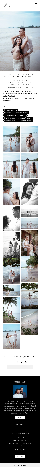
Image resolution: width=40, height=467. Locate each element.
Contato (20, 456)
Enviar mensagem (21, 440)
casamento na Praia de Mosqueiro (15, 115)
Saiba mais (20, 418)
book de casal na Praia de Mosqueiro (16, 113)
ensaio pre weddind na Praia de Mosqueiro (18, 121)
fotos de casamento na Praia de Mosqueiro (18, 118)
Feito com (20, 465)
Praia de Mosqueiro (10, 110)
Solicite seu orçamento (20, 367)
